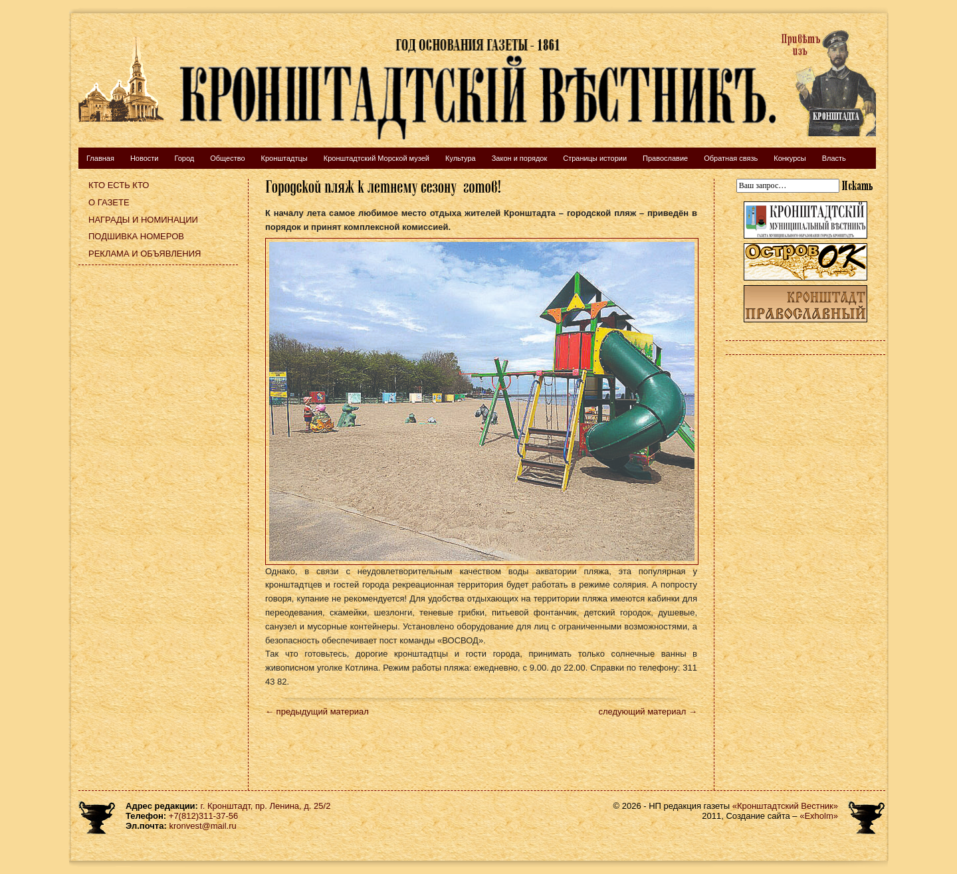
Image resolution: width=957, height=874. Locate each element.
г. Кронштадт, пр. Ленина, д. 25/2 (266, 806)
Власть (834, 158)
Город (184, 158)
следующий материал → (647, 711)
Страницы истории (595, 158)
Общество (227, 158)
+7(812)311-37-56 (203, 816)
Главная (100, 158)
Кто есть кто (118, 185)
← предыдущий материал (317, 711)
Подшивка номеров (136, 236)
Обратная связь (731, 158)
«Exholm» (818, 816)
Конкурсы (789, 158)
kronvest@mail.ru (202, 826)
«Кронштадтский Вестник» (785, 806)
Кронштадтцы (284, 158)
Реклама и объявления (144, 254)
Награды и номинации (143, 220)
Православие (665, 158)
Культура (460, 158)
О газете (109, 202)
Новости (144, 158)
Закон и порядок (520, 158)
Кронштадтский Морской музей (376, 158)
